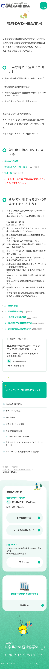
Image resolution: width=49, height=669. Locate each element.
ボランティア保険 (13, 411)
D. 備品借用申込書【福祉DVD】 (24, 323)
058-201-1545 (24, 502)
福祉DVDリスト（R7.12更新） (22, 167)
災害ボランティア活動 (15, 424)
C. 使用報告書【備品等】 (20, 317)
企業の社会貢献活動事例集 (19, 436)
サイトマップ (19, 655)
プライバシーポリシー (35, 655)
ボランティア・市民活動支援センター (24, 390)
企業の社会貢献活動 (14, 431)
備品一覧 (14, 172)
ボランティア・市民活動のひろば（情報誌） (23, 451)
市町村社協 (23, 605)
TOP (6, 467)
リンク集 (8, 655)
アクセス (25, 562)
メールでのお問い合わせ (24, 530)
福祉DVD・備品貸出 (14, 404)
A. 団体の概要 (11, 305)
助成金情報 (10, 417)
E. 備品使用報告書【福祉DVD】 (23, 328)
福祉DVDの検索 (11, 161)
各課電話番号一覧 (24, 517)
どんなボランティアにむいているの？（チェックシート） (25, 443)
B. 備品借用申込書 (18, 311)
